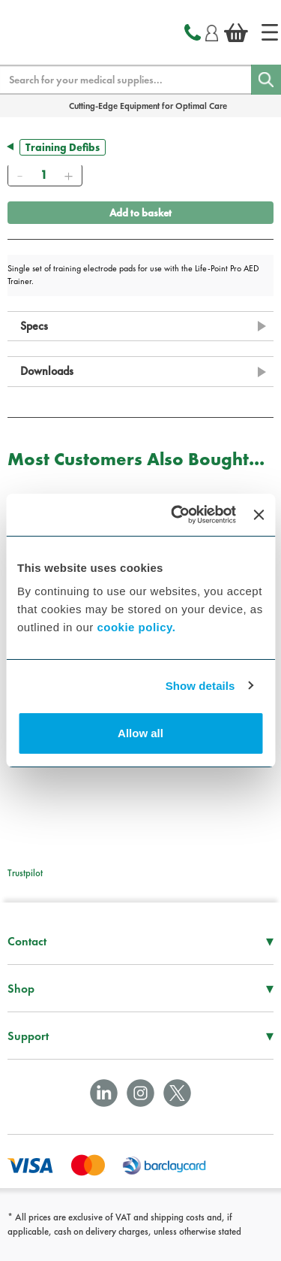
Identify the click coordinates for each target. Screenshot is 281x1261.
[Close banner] (258, 515)
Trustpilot (25, 872)
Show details (200, 685)
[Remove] (19, 175)
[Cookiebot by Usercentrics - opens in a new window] (176, 515)
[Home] (270, 32)
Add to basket (140, 212)
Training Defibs (62, 147)
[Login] (211, 31)
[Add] (68, 175)
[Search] (266, 80)
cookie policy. (136, 627)
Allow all (140, 733)
